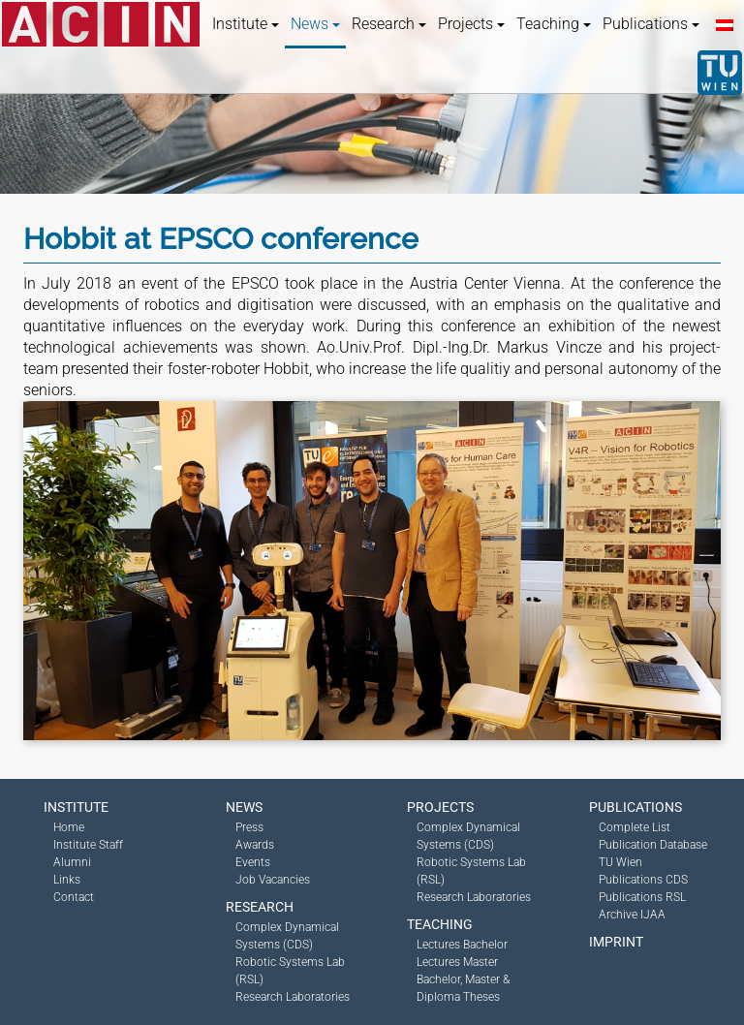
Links (66, 879)
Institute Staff (88, 845)
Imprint (616, 941)
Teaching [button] (553, 24)
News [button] (315, 24)
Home (68, 827)
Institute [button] (245, 24)
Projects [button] (471, 24)
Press (249, 827)
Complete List (634, 827)
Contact (73, 897)
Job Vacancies (272, 879)
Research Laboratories (292, 997)
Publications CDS (643, 879)
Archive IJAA (632, 914)
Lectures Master (457, 962)
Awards (254, 845)
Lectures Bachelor (462, 944)
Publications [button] (651, 24)
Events (252, 862)
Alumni (72, 862)
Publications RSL (642, 897)
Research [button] (389, 24)
